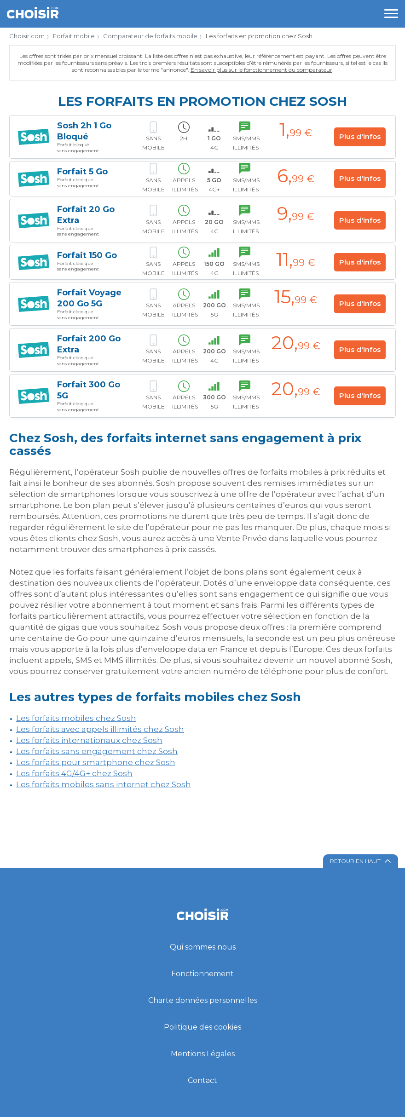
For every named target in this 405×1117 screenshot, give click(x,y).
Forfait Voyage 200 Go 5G (89, 298)
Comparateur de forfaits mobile (150, 36)
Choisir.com (27, 36)
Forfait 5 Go (82, 172)
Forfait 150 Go (87, 255)
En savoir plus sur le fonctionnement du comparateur (261, 69)
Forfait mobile (74, 36)
